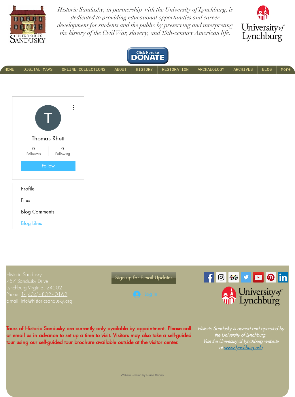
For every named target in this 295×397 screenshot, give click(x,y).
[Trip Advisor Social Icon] (233, 277)
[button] (120, 70)
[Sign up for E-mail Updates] (143, 278)
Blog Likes (31, 223)
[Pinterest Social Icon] (271, 277)
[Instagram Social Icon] (221, 277)
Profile (28, 189)
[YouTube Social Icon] (258, 277)
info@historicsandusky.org (46, 300)
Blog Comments (37, 212)
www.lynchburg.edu (243, 347)
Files (25, 200)
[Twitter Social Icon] (246, 277)
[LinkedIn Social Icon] (283, 277)
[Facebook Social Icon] (209, 277)
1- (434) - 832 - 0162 (44, 294)
